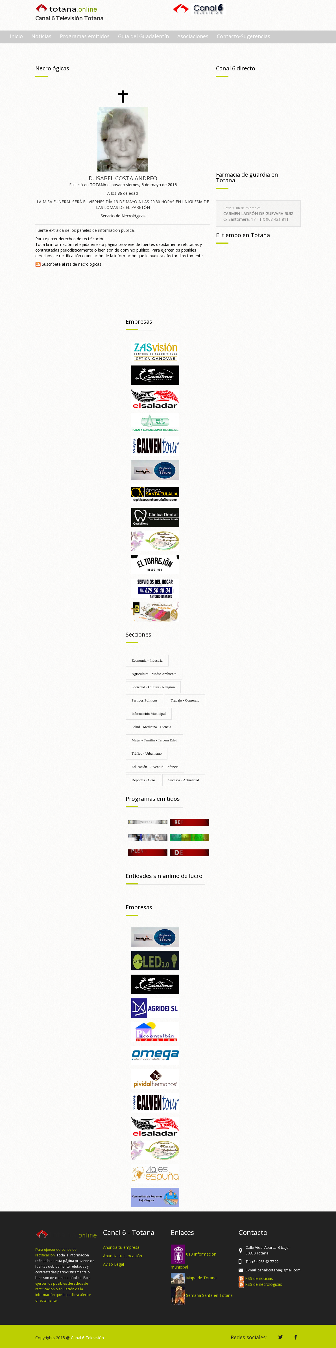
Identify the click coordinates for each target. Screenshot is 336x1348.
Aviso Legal (113, 1264)
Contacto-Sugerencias (243, 36)
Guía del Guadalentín (143, 36)
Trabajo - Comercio (185, 700)
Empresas (139, 321)
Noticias (41, 36)
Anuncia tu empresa (121, 1247)
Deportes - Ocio (143, 780)
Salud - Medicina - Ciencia (151, 727)
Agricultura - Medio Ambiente (154, 674)
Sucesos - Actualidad (183, 780)
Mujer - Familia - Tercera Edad (154, 740)
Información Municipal (149, 713)
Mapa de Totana (201, 1277)
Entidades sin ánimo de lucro (164, 876)
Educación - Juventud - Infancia (155, 767)
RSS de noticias (256, 1278)
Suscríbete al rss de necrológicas (68, 264)
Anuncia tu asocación (122, 1255)
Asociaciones (192, 36)
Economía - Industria (147, 660)
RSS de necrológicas (260, 1284)
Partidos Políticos (144, 700)
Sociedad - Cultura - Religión (153, 687)
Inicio (16, 36)
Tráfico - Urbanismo (147, 753)
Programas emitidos (85, 36)
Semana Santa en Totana (209, 1295)
